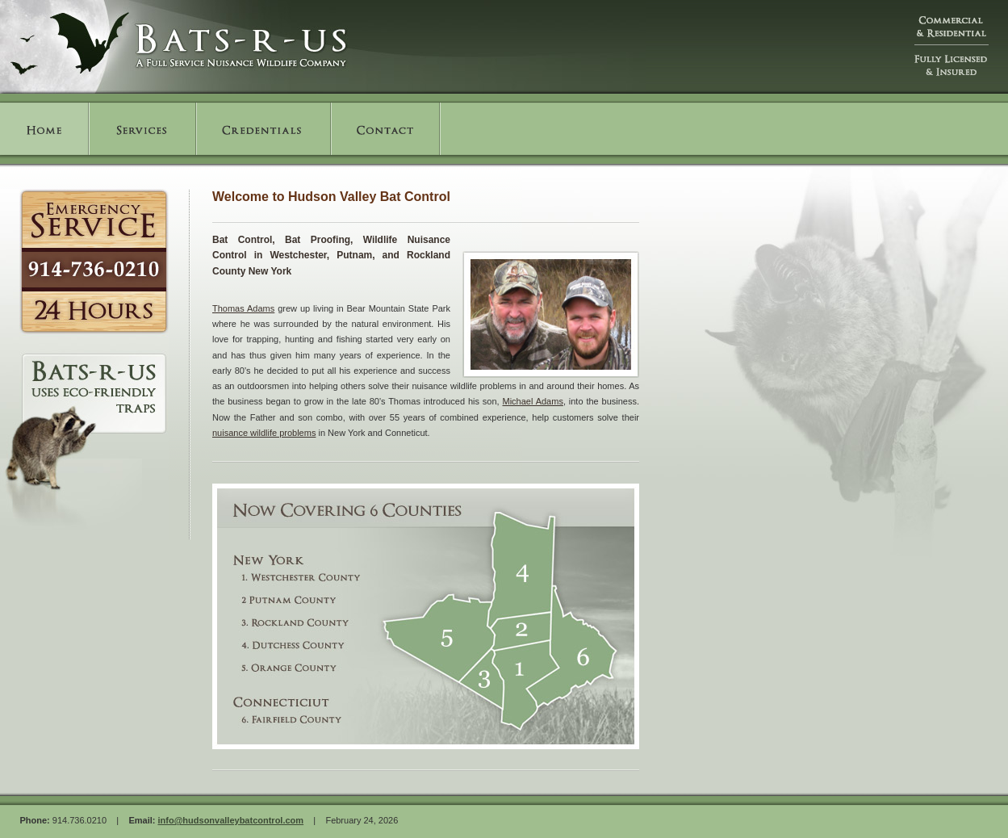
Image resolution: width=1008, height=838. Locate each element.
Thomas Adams (243, 308)
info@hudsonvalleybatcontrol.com (230, 820)
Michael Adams (533, 401)
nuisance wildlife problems (264, 433)
